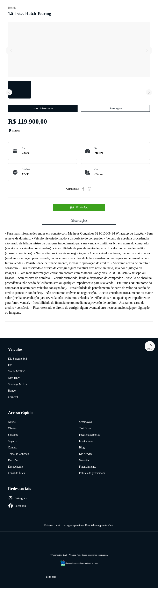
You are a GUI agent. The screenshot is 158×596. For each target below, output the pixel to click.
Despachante (15, 466)
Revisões (13, 460)
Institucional (86, 441)
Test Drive (85, 428)
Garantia (84, 460)
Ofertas (12, 428)
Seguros (12, 441)
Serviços (13, 434)
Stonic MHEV (16, 371)
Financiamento (87, 466)
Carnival (13, 397)
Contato (12, 447)
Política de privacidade (92, 473)
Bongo (12, 390)
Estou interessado (43, 108)
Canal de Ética (16, 473)
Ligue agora (115, 108)
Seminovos (85, 422)
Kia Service (86, 453)
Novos (12, 422)
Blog (82, 447)
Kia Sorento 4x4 (17, 358)
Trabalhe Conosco (18, 453)
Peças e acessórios (89, 434)
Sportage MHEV (18, 384)
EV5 (10, 365)
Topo (149, 346)
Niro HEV (14, 377)
